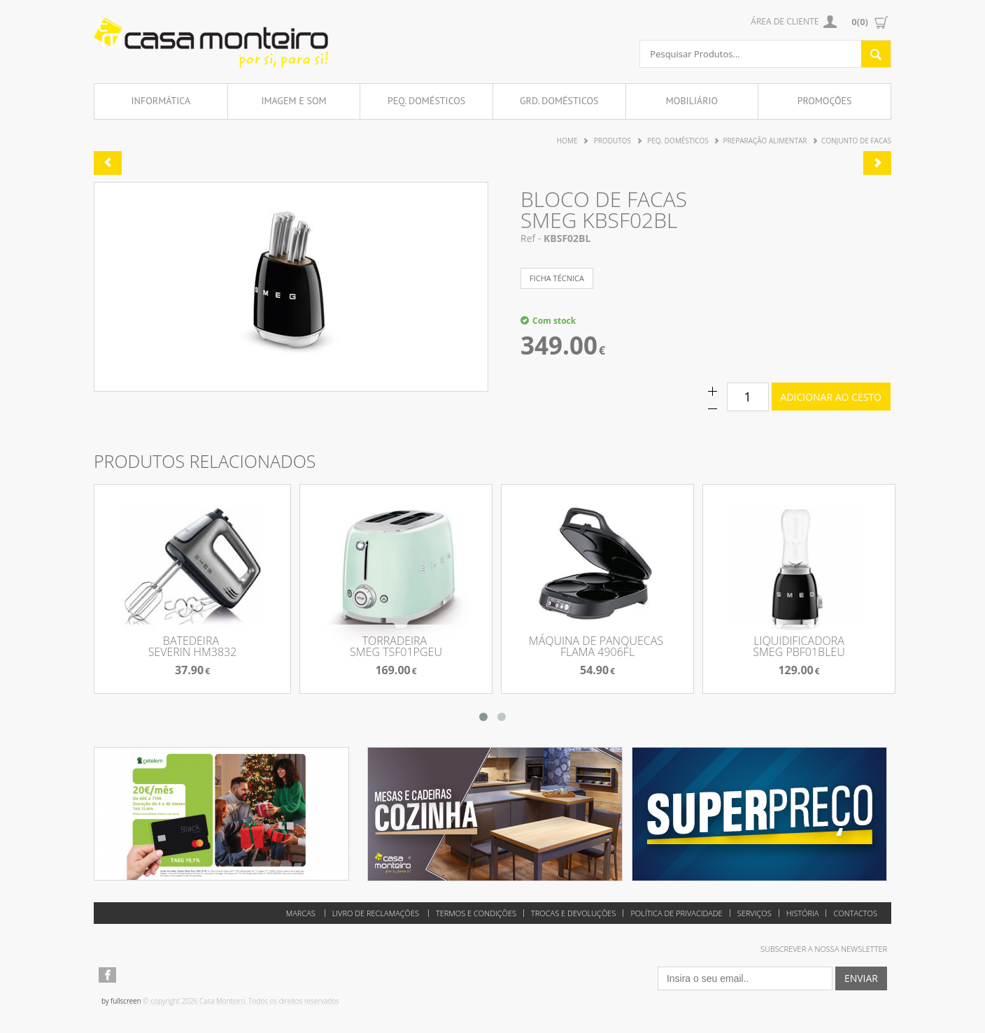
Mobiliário (692, 100)
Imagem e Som (293, 100)
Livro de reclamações (375, 913)
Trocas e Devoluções (573, 913)
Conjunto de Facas (856, 140)
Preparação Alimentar (765, 140)
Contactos (855, 913)
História (802, 913)
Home (567, 140)
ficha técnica (557, 278)
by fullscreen (121, 1001)
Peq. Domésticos (426, 100)
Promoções (825, 100)
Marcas (301, 913)
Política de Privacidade (676, 913)
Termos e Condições (476, 913)
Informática (161, 100)
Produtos (612, 140)
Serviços (754, 913)
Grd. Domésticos (559, 100)
